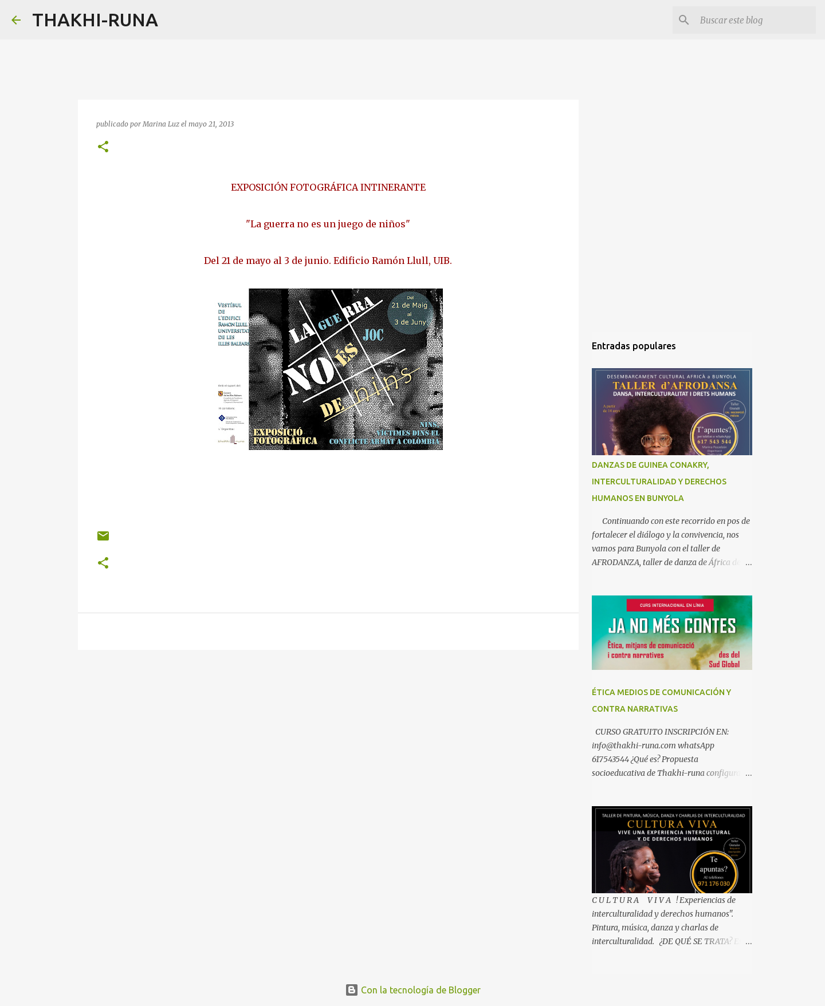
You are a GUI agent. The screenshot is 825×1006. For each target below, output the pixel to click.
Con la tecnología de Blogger (413, 990)
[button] (103, 147)
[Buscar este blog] (756, 20)
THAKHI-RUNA (95, 19)
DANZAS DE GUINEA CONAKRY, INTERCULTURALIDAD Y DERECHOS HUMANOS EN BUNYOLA (659, 481)
